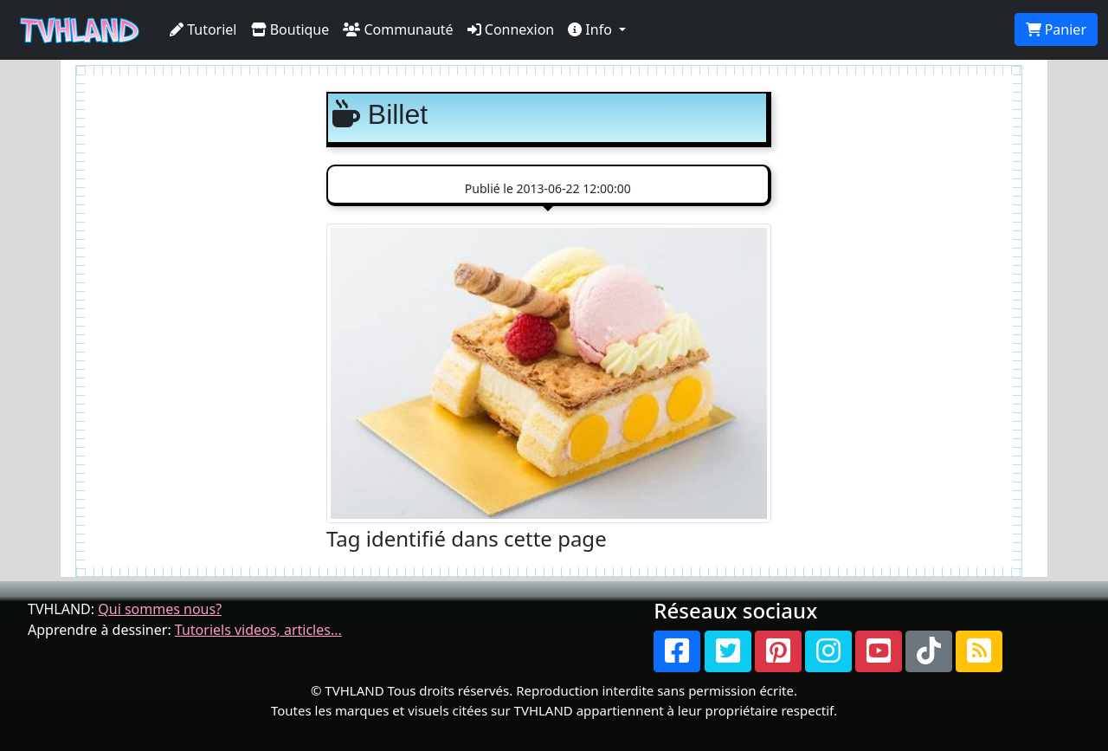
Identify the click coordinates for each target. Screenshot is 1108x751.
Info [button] (591, 29)
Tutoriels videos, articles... (258, 629)
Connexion (511, 29)
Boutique (290, 29)
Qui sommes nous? (160, 608)
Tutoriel (203, 29)
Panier (1056, 29)
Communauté (398, 29)
